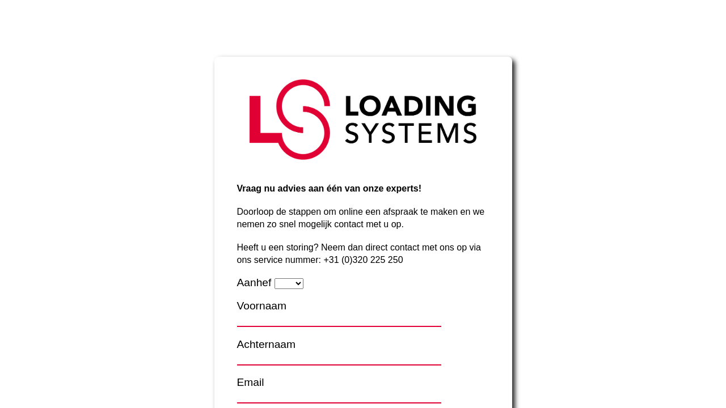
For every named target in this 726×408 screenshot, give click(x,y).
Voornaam (261, 306)
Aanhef (254, 282)
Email (250, 382)
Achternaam (266, 344)
